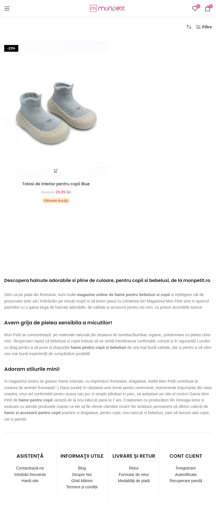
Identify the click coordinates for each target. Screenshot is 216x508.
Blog (82, 468)
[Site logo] (108, 8)
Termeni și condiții (82, 487)
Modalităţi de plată (134, 480)
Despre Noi (82, 474)
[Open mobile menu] (7, 8)
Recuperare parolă (186, 480)
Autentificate (186, 474)
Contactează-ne (30, 468)
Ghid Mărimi (82, 480)
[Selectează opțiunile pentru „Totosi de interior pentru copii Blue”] (56, 171)
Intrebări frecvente (30, 474)
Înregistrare (186, 468)
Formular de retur (134, 474)
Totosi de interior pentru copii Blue (56, 184)
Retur (134, 468)
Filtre (207, 27)
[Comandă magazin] (189, 27)
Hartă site (30, 480)
